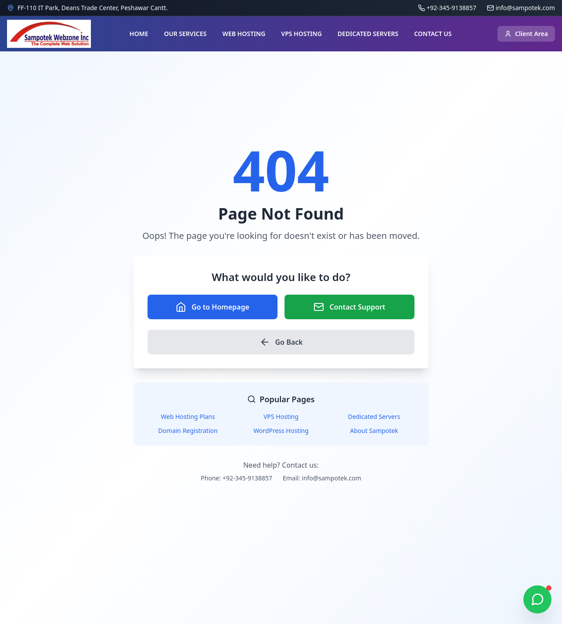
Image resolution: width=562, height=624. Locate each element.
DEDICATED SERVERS (368, 33)
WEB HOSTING (244, 33)
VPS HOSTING (301, 33)
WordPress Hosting (281, 430)
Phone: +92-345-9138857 (236, 478)
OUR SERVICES (185, 33)
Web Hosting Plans (188, 416)
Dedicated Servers (374, 416)
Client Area (526, 33)
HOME (139, 33)
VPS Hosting (281, 416)
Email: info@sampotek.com (322, 478)
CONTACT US (433, 33)
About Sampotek (374, 430)
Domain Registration (187, 430)
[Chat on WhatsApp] (537, 599)
